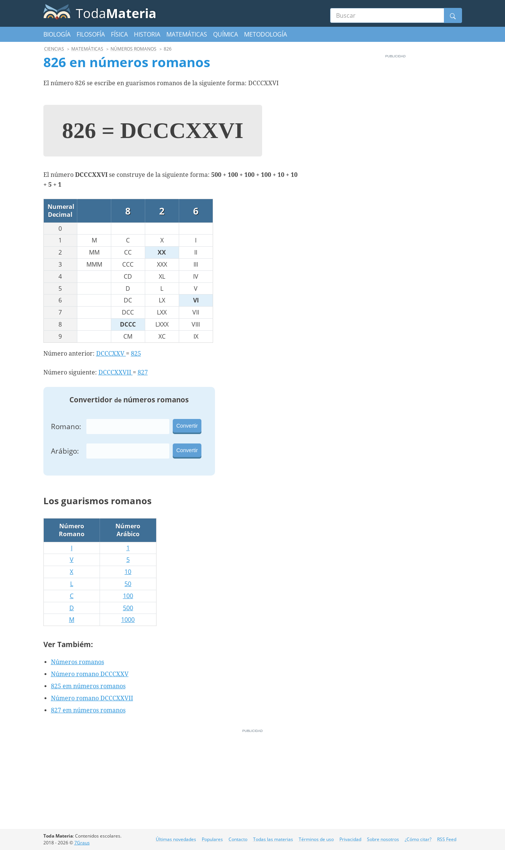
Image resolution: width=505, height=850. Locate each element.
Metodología (265, 34)
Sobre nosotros (383, 839)
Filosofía (91, 34)
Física (119, 34)
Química (225, 34)
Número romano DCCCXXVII (92, 698)
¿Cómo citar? (418, 839)
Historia (147, 34)
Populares (212, 839)
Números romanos (77, 662)
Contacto (238, 839)
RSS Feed (446, 839)
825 (136, 353)
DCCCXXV (111, 353)
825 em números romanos (88, 686)
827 (143, 372)
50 (127, 584)
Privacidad (350, 839)
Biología (57, 34)
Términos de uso (316, 839)
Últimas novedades (176, 839)
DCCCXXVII (115, 372)
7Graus (82, 842)
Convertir (187, 426)
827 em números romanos (88, 710)
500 (128, 608)
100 (128, 596)
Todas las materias (273, 839)
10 (127, 572)
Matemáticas (186, 34)
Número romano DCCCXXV (90, 674)
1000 (128, 619)
